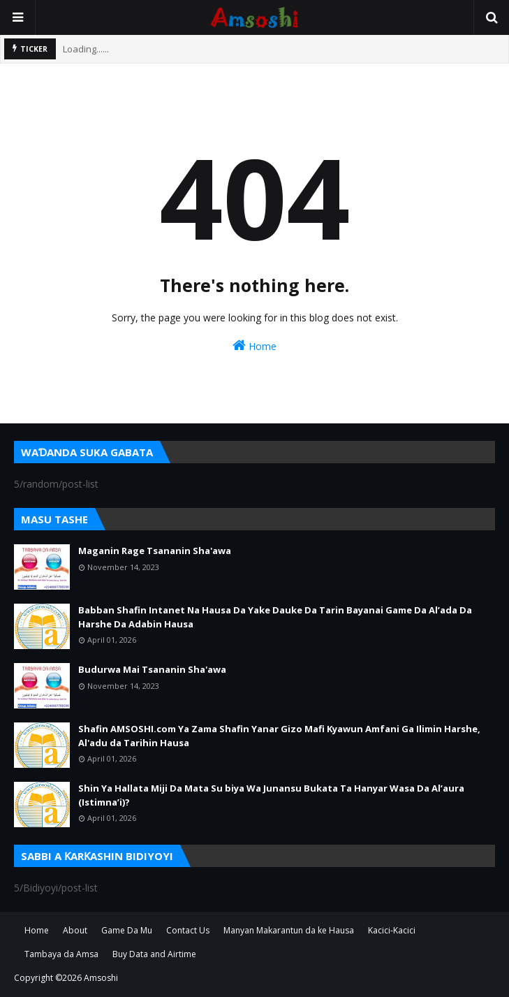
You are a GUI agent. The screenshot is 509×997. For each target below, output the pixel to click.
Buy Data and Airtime (154, 954)
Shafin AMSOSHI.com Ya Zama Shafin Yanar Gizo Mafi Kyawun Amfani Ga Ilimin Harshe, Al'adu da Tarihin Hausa (279, 735)
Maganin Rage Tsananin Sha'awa (154, 550)
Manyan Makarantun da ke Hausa (288, 930)
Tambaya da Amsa (61, 954)
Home (254, 345)
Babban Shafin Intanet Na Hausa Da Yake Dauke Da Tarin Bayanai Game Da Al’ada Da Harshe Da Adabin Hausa (275, 617)
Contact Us (187, 930)
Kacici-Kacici (391, 930)
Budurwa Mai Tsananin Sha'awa (152, 669)
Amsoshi (101, 978)
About (75, 930)
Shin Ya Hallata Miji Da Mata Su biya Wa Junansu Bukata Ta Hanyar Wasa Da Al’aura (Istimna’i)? (271, 795)
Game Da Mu (126, 930)
